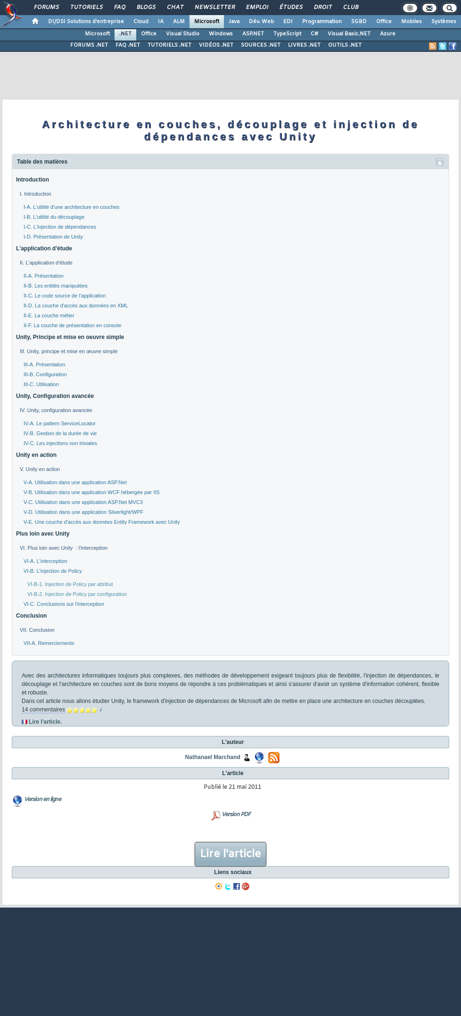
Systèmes (443, 21)
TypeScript (287, 34)
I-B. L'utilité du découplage (54, 217)
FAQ (119, 7)
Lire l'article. (45, 722)
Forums (46, 7)
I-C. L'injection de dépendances (60, 227)
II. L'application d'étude (46, 262)
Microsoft (206, 21)
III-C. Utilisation (41, 384)
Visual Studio (182, 34)
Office (384, 21)
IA (161, 21)
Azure (387, 34)
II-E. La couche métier (49, 315)
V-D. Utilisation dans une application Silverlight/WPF (83, 512)
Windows (221, 34)
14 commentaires (43, 709)
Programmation (322, 21)
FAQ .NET (127, 45)
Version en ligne (42, 799)
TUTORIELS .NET (169, 45)
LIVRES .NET (304, 45)
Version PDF (236, 814)
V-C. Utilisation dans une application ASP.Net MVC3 (83, 502)
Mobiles (411, 21)
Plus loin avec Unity (42, 533)
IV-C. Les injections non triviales (60, 443)
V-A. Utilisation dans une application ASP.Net (75, 482)
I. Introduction (35, 194)
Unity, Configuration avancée (55, 396)
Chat (174, 7)
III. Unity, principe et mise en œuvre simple (69, 351)
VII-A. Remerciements (49, 643)
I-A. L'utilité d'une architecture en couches (72, 207)
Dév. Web (261, 21)
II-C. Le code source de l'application (65, 295)
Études (290, 7)
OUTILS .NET (345, 45)
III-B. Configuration (45, 374)
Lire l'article (230, 854)
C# (314, 34)
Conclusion (31, 615)
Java (234, 21)
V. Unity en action (40, 469)
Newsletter (214, 7)
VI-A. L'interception (45, 561)
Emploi (257, 7)
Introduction (32, 179)
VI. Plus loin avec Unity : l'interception (63, 548)
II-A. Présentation (44, 276)
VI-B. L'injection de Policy (53, 571)
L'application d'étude (44, 248)
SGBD (359, 21)
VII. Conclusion (37, 630)
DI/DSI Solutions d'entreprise (86, 21)
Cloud (140, 21)
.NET (125, 34)
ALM (179, 21)
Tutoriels (86, 7)
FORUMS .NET (89, 45)
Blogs (145, 7)
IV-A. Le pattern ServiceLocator (60, 423)
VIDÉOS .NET (216, 45)
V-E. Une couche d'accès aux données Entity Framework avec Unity (102, 522)
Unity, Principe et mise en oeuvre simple (70, 337)
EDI (288, 21)
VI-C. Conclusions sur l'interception (64, 604)
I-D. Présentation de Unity (53, 237)
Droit (322, 7)
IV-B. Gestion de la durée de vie (60, 433)
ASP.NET (253, 34)
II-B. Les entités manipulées (56, 286)
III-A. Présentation (44, 364)
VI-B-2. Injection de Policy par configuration (77, 594)
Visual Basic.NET (349, 34)
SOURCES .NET (260, 45)
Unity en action (36, 455)
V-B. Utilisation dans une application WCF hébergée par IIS (92, 492)
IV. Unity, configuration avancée (56, 410)
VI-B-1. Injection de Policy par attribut (70, 584)
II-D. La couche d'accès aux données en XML (76, 305)
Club (350, 7)
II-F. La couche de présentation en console (72, 325)
